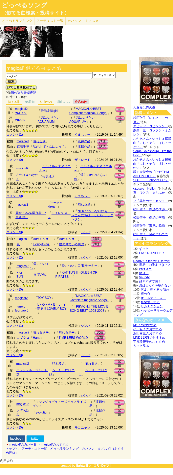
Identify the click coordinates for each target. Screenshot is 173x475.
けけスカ (145, 269)
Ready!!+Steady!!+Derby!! (151, 261)
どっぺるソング (24, 5)
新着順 (30, 102)
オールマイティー (153, 298)
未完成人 (48, 176)
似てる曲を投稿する (21, 87)
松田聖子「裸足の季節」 (150, 209)
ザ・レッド (82, 159)
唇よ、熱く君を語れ (155, 289)
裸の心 (145, 294)
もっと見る (141, 346)
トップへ (12, 448)
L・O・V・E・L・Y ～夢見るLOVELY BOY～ (50, 308)
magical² (23, 141)
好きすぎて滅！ (150, 281)
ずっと (144, 248)
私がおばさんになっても (50, 146)
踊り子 (144, 273)
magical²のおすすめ (55, 444)
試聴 (120, 109)
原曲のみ (63, 102)
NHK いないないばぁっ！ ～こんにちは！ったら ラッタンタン (92, 215)
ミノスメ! (92, 21)
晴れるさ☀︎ (41, 239)
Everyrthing (41, 244)
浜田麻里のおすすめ (147, 333)
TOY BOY (44, 297)
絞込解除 (81, 102)
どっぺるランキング (64, 448)
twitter (35, 438)
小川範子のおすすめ (147, 329)
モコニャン (82, 427)
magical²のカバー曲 (23, 444)
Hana (36, 337)
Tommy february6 (22, 308)
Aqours (20, 119)
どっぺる (17, 21)
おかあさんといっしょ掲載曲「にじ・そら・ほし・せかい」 (152, 143)
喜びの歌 (39, 274)
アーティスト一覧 (34, 448)
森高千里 (23, 146)
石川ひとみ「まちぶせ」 (150, 192)
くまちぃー (82, 134)
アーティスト (49, 21)
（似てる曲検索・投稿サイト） (35, 12)
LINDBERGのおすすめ (149, 337)
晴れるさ (39, 141)
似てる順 (14, 102)
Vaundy (144, 277)
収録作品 (84, 141)
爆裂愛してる (150, 302)
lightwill (82, 465)
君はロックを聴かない (155, 285)
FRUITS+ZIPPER (151, 253)
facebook (16, 438)
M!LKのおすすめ (144, 325)
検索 (11, 81)
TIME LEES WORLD (73, 337)
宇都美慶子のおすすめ (149, 341)
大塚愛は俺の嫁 (144, 107)
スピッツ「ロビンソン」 (150, 126)
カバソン (74, 21)
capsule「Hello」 (145, 188)
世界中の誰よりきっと (155, 264)
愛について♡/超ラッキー (79, 265)
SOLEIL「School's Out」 (150, 180)
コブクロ (23, 337)
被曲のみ (46, 102)
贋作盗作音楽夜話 (23, 92)
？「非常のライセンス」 (150, 201)
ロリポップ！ (102, 465)
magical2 (21, 204)
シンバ (85, 232)
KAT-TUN (19, 274)
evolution (41, 412)
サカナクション (152, 306)
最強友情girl (49, 110)
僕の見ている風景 (71, 244)
